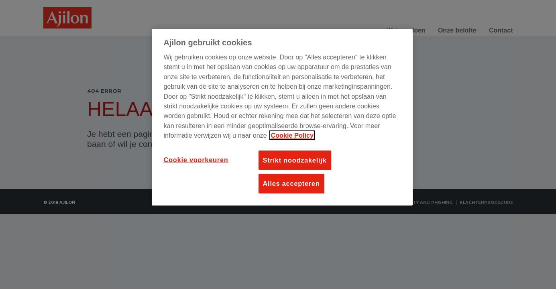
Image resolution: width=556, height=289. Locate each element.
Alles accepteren (291, 183)
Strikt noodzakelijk (295, 160)
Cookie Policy (292, 135)
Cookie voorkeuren (196, 159)
